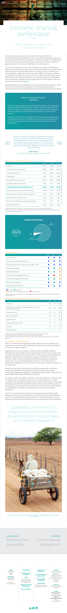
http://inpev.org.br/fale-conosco (56, 587)
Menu (34, 4)
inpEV (26, 577)
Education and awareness (18, 542)
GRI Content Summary (41, 585)
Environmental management (48, 542)
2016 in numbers (26, 579)
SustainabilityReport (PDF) (11, 578)
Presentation (26, 570)
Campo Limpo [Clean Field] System (26, 585)
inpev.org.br (56, 581)
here (26, 81)
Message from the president (26, 573)
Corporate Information (41, 586)
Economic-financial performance (41, 575)
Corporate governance (26, 580)
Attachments (41, 583)
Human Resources (26, 582)
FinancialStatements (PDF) (10, 583)
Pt (62, 3)
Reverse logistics (26, 589)
